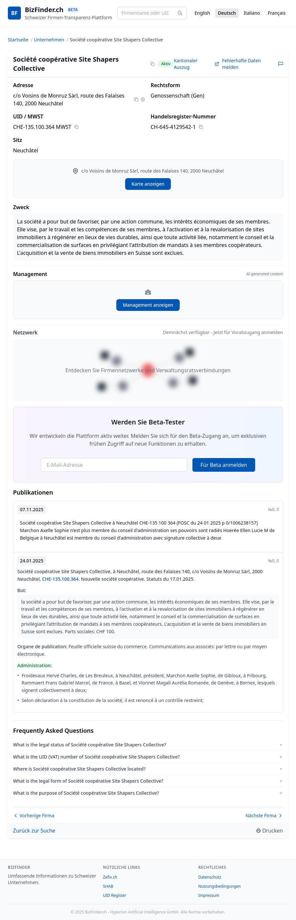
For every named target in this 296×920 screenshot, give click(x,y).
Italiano (252, 13)
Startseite (18, 40)
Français (277, 13)
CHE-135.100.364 (60, 579)
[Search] (180, 13)
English (202, 13)
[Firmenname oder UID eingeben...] (152, 13)
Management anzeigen (148, 305)
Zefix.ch (110, 877)
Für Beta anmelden (223, 464)
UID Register (114, 895)
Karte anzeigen (148, 184)
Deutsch (227, 13)
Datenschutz (209, 877)
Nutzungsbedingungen (219, 886)
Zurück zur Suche (34, 830)
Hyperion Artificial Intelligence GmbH (144, 912)
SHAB (108, 886)
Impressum (208, 895)
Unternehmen (49, 40)
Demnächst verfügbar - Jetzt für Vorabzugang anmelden (223, 332)
